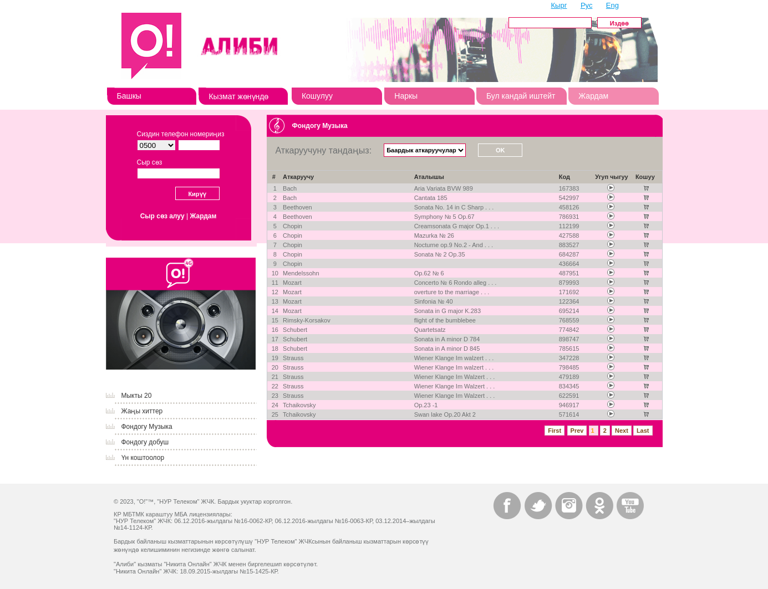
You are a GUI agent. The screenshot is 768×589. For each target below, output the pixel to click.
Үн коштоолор (143, 458)
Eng (612, 5)
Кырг (559, 5)
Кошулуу (317, 95)
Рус (587, 5)
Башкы (129, 95)
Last (643, 430)
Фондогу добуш (145, 442)
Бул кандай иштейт (521, 95)
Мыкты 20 (136, 396)
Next (621, 430)
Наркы (406, 95)
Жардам (593, 95)
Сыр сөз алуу (162, 216)
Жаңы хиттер (142, 411)
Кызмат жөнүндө (238, 96)
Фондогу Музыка (146, 427)
